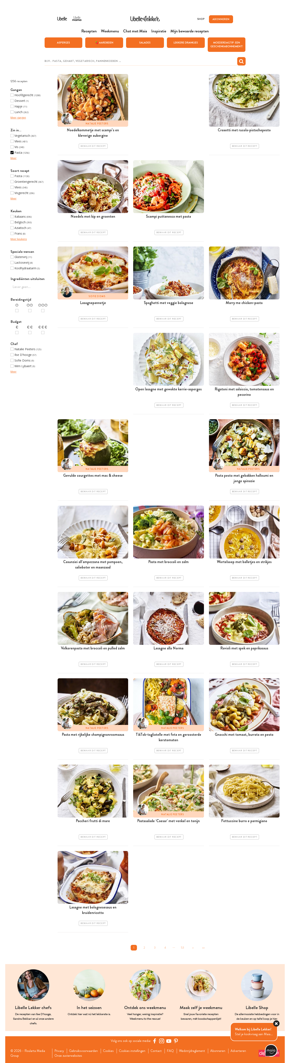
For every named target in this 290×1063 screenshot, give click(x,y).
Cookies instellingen (132, 1051)
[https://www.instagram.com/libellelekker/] (161, 1040)
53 (182, 948)
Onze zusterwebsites (68, 1055)
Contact (156, 1051)
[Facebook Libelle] (154, 1040)
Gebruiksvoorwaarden (83, 1051)
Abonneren (217, 1051)
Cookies (108, 1051)
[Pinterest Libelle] (175, 1040)
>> (203, 948)
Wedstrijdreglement (192, 1051)
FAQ (170, 1051)
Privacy (59, 1051)
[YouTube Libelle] (168, 1040)
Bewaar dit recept (93, 146)
